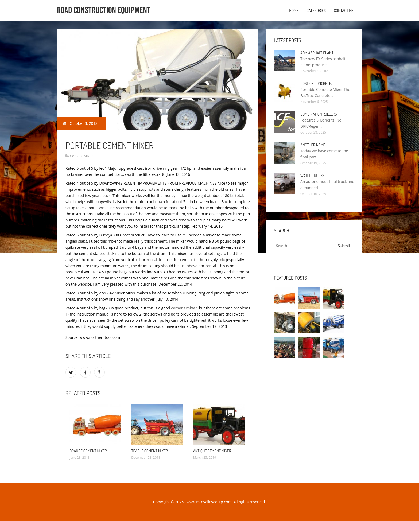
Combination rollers (318, 114)
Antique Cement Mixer (212, 450)
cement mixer (184, 307)
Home (293, 10)
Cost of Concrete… (316, 83)
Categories (316, 10)
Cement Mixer (81, 155)
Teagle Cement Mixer (149, 450)
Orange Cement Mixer (88, 450)
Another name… (313, 144)
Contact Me (344, 10)
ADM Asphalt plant (316, 52)
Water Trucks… (313, 175)
